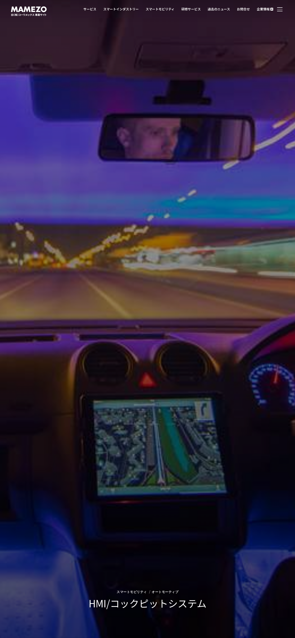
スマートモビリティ (160, 9)
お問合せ (243, 9)
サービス (89, 9)
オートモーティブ (165, 592)
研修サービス (191, 9)
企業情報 (265, 9)
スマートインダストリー (121, 9)
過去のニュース (219, 9)
